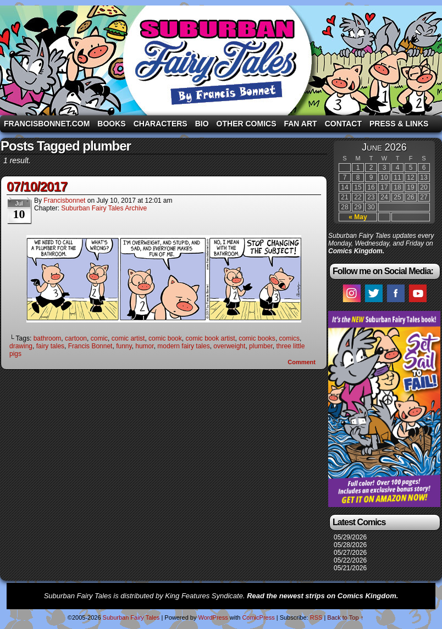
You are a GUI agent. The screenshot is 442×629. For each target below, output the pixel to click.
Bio (202, 123)
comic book (165, 338)
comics (289, 338)
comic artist (128, 338)
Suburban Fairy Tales (221, 60)
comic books (257, 338)
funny (123, 346)
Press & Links (398, 123)
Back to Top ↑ (345, 617)
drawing (20, 346)
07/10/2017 (37, 186)
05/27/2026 (350, 552)
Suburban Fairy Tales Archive (104, 208)
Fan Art (300, 123)
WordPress (213, 617)
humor (144, 346)
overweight (229, 346)
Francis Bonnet (90, 346)
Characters (160, 123)
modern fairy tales (183, 346)
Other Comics (247, 123)
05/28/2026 (350, 545)
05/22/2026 (350, 560)
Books (111, 123)
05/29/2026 (350, 537)
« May (358, 217)
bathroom (48, 338)
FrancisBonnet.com (47, 123)
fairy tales (50, 346)
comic (99, 338)
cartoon (76, 338)
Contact (343, 123)
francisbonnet (64, 200)
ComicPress (258, 617)
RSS (316, 617)
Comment (301, 362)
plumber (261, 346)
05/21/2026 (350, 568)
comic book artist (210, 338)
